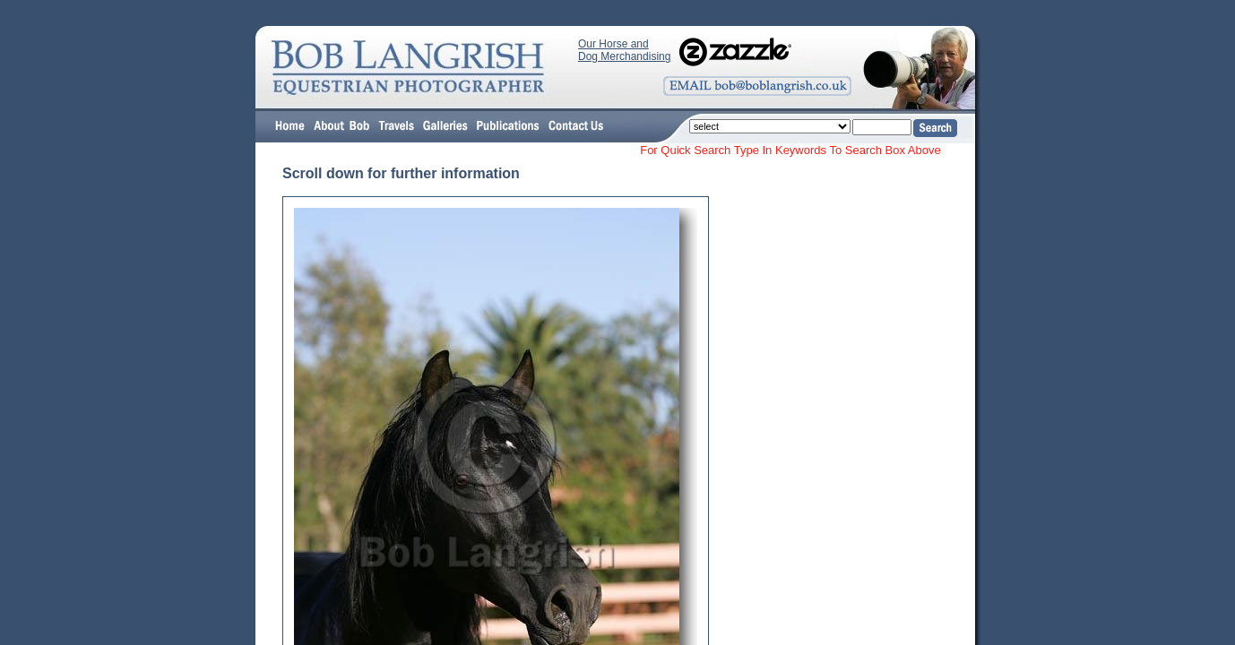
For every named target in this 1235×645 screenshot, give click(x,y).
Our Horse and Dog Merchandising (624, 50)
